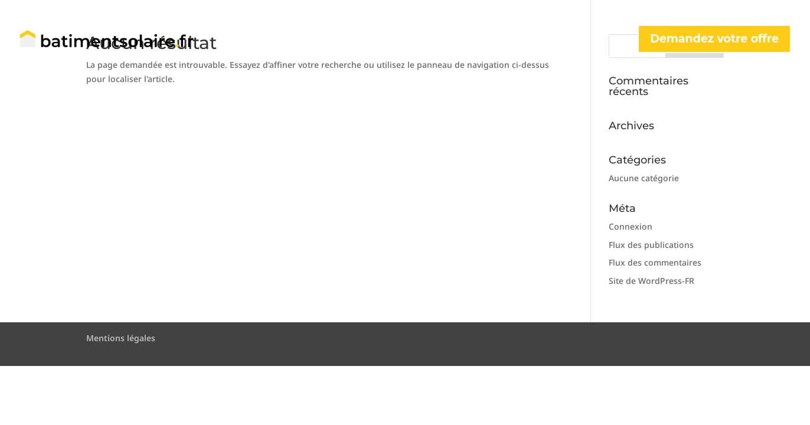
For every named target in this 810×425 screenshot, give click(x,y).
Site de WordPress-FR (651, 280)
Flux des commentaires (655, 262)
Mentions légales (120, 338)
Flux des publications (651, 244)
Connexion (630, 226)
